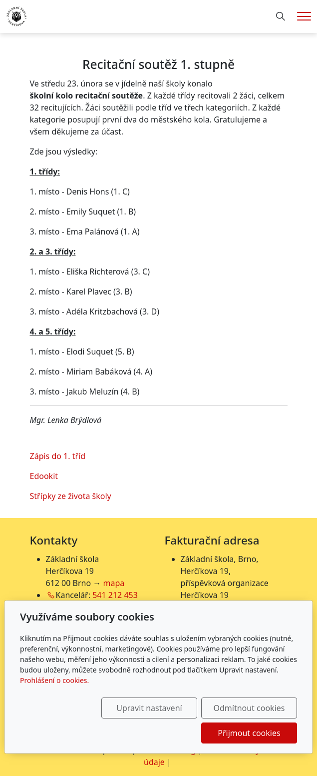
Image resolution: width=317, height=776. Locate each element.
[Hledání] (280, 16)
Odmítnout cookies (249, 708)
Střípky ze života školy (70, 496)
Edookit (44, 476)
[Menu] (304, 16)
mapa (114, 583)
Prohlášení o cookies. (54, 680)
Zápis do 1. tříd (58, 456)
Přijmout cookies (249, 733)
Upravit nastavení (149, 708)
